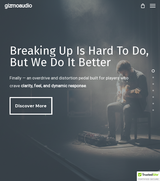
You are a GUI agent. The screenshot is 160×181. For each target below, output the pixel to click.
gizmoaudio (18, 6)
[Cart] (142, 6)
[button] (152, 5)
